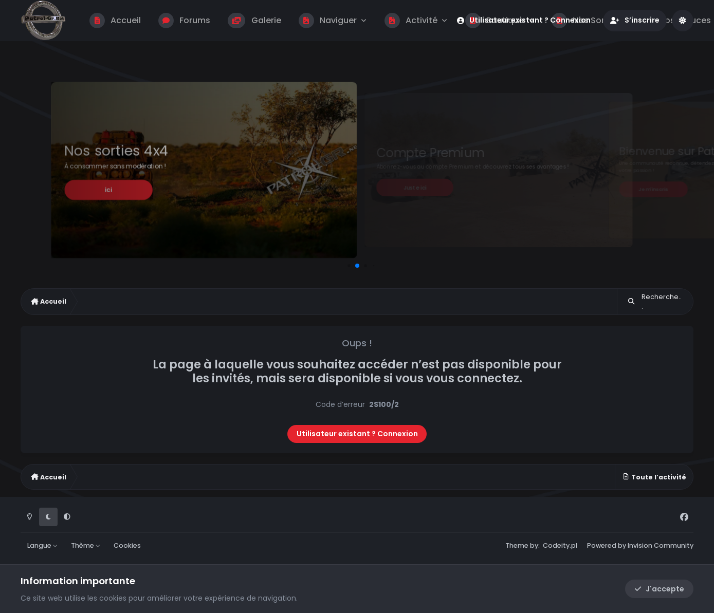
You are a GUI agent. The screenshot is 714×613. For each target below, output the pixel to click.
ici (108, 189)
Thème (86, 545)
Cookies (127, 545)
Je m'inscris (653, 188)
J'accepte (659, 589)
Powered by (640, 545)
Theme (516, 545)
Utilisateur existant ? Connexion (357, 434)
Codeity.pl (560, 545)
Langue (42, 545)
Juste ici (415, 187)
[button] (348, 265)
